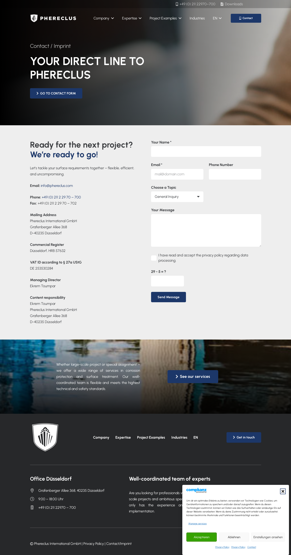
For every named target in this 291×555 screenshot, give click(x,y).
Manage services (197, 533)
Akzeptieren (201, 546)
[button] (283, 501)
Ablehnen (234, 546)
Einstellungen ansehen (268, 546)
